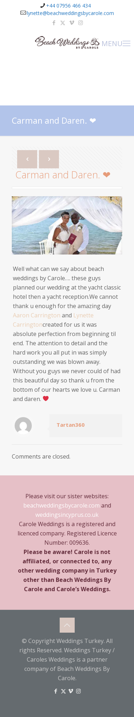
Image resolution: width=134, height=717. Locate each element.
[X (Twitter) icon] (62, 22)
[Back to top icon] (67, 625)
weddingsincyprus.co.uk (67, 515)
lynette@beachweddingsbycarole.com (70, 13)
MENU (115, 43)
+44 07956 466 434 (68, 5)
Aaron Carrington (36, 315)
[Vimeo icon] (71, 22)
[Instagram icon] (80, 22)
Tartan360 (70, 424)
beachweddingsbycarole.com (61, 505)
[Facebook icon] (53, 22)
